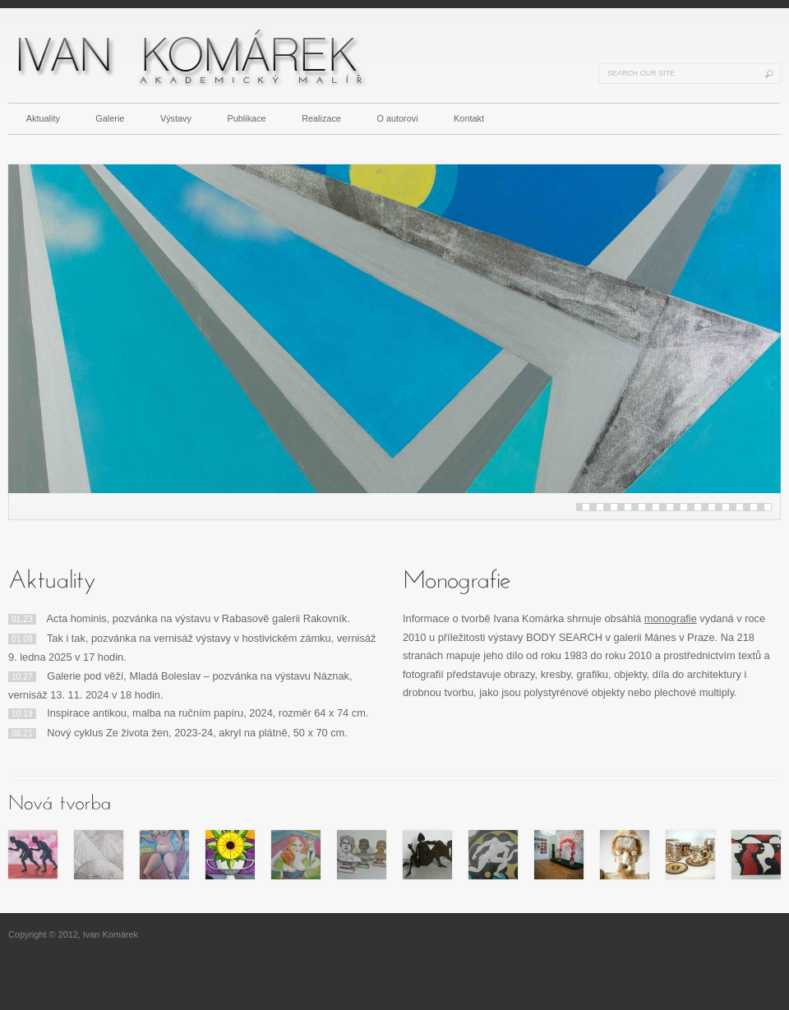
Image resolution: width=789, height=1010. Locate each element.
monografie (670, 618)
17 (698, 507)
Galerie (109, 118)
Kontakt (469, 118)
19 (712, 507)
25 (754, 507)
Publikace (247, 118)
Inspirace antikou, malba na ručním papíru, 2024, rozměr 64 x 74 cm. (188, 713)
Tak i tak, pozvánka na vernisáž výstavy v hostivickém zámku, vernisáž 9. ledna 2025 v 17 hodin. (192, 647)
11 (656, 507)
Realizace (321, 118)
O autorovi (397, 118)
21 (726, 507)
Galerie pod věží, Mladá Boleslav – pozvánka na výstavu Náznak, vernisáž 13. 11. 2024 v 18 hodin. (180, 685)
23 (740, 507)
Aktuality (43, 118)
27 (768, 507)
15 (684, 507)
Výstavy (175, 118)
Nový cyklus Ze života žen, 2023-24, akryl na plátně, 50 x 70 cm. (178, 732)
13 (670, 507)
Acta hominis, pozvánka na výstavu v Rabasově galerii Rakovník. (179, 618)
